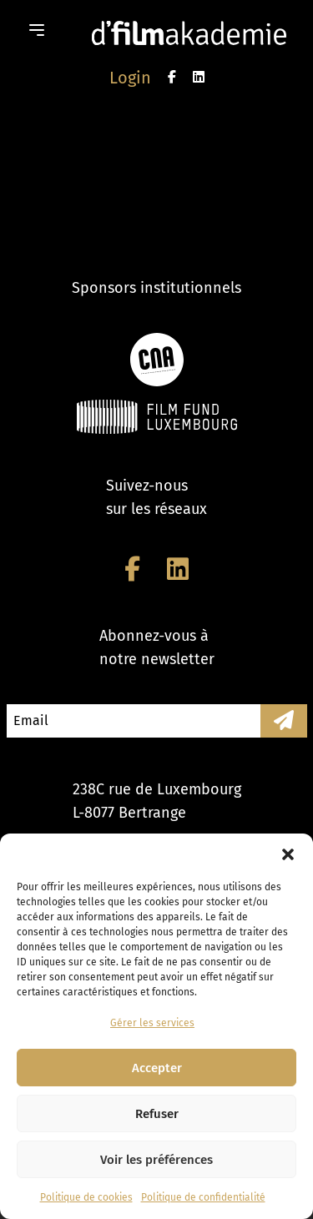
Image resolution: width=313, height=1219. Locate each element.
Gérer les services (152, 1023)
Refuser (157, 1113)
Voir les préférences (156, 1159)
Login (130, 78)
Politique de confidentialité (203, 1197)
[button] (288, 854)
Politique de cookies (86, 1197)
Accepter (157, 1067)
